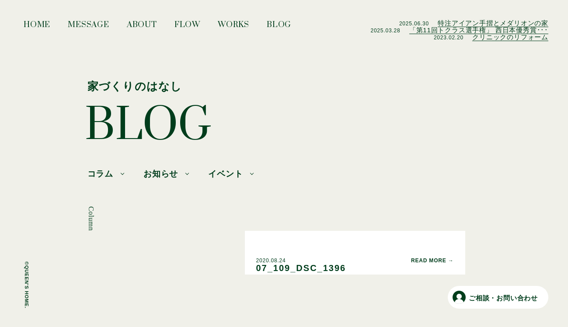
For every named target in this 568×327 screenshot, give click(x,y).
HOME (37, 27)
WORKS (233, 27)
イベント (225, 174)
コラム (100, 174)
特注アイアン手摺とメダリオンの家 (493, 23)
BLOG (279, 27)
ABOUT (142, 27)
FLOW (187, 27)
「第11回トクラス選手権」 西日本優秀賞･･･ (478, 30)
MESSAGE (88, 27)
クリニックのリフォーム (510, 37)
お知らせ (160, 174)
